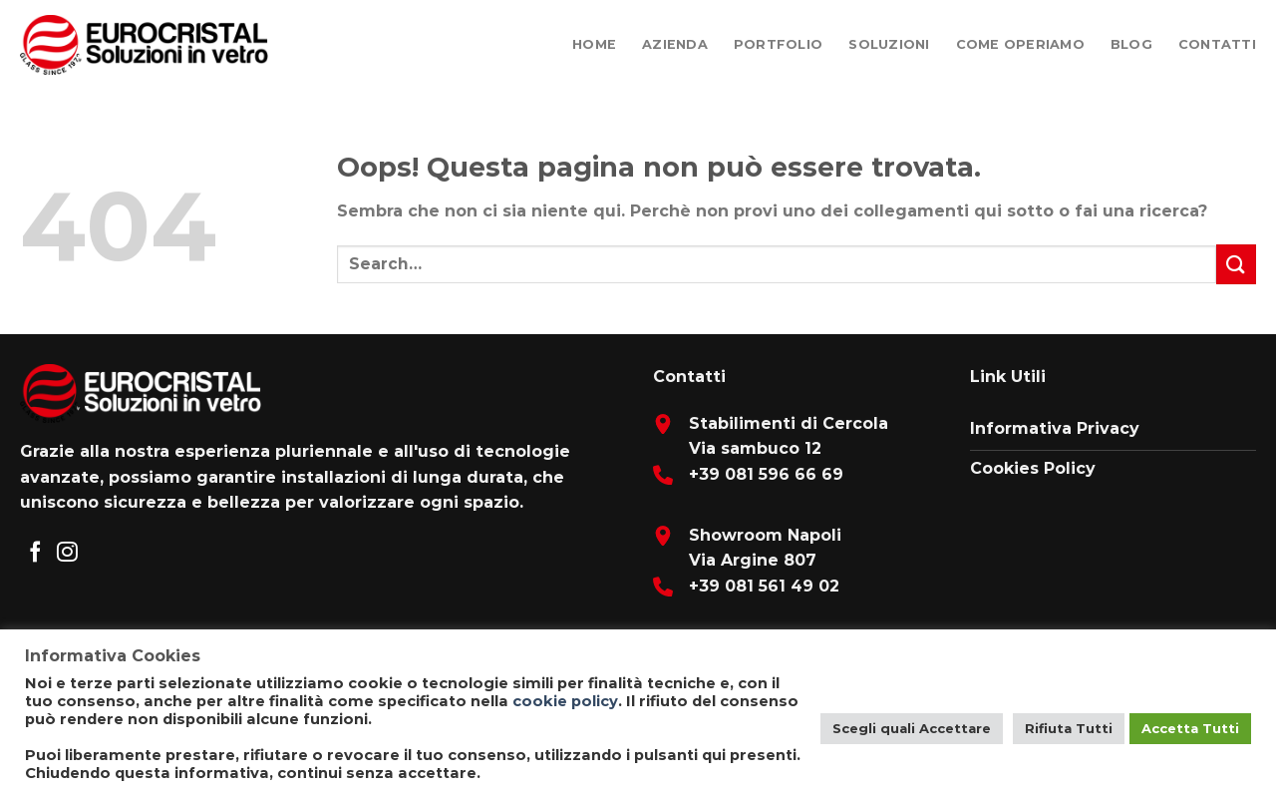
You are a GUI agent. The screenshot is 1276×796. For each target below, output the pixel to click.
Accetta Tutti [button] (1190, 728)
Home (594, 44)
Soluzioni (888, 44)
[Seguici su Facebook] (35, 553)
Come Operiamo (1020, 44)
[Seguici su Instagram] (67, 553)
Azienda (675, 44)
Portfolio (778, 44)
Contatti (1217, 44)
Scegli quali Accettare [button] (911, 728)
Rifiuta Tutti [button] (1069, 728)
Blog (1131, 44)
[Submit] (1236, 263)
